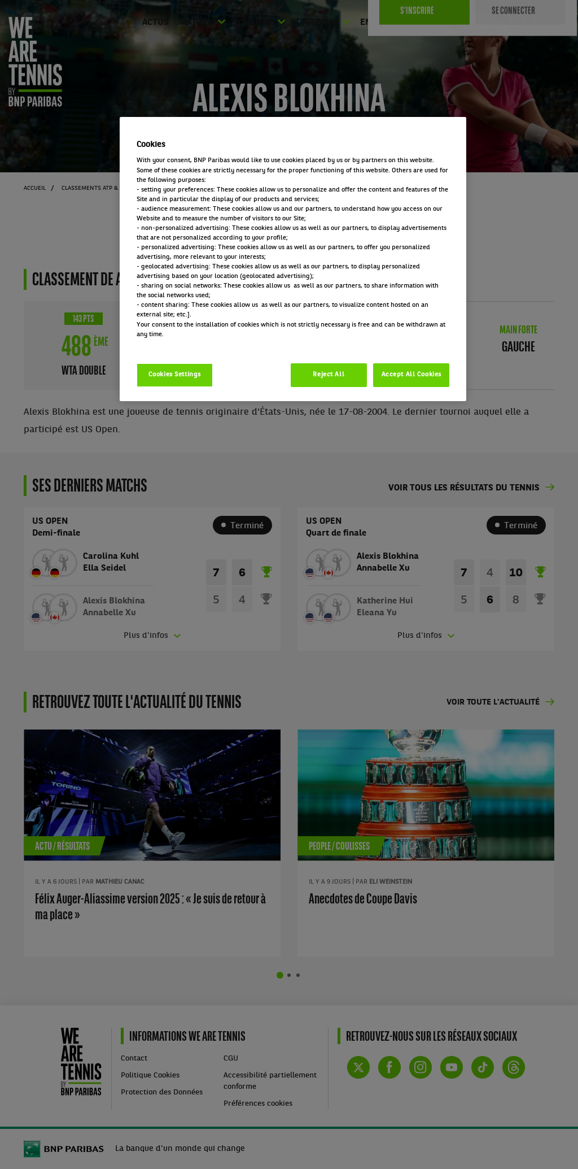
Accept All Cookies (411, 374)
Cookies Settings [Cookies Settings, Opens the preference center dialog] (174, 374)
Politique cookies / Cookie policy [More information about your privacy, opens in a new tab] (186, 344)
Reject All (328, 374)
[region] (293, 259)
